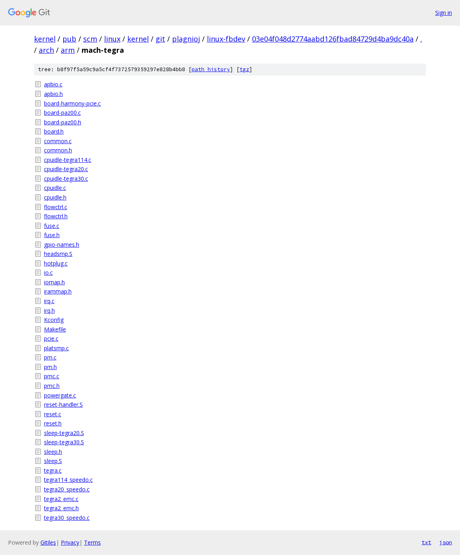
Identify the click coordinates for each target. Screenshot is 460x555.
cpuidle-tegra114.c (67, 160)
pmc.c (51, 376)
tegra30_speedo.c (67, 517)
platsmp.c (56, 348)
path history (211, 69)
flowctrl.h (56, 216)
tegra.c (53, 470)
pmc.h (52, 385)
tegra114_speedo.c (68, 479)
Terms (92, 542)
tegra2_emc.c (61, 499)
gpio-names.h (61, 244)
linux (112, 39)
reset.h (53, 423)
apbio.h (53, 94)
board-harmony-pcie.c (72, 103)
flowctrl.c (55, 207)
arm (68, 50)
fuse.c (51, 226)
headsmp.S (58, 254)
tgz (244, 69)
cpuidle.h (55, 197)
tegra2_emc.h (61, 508)
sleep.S (53, 461)
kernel (45, 39)
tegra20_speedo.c (67, 489)
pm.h (50, 367)
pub (69, 39)
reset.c (52, 414)
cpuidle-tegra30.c (66, 178)
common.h (58, 150)
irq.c (49, 301)
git (160, 39)
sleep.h (53, 451)
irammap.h (58, 291)
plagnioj (186, 39)
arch (46, 50)
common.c (58, 141)
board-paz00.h (62, 122)
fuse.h (52, 235)
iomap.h (54, 282)
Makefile (55, 329)
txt (426, 542)
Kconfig (54, 319)
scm (90, 39)
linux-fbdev (226, 39)
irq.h (49, 310)
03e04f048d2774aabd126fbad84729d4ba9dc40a (333, 39)
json (445, 542)
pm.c (50, 357)
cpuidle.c (55, 188)
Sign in (443, 12)
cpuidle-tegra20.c (66, 169)
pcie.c (51, 338)
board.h (54, 131)
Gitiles (48, 542)
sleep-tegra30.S (64, 442)
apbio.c (53, 84)
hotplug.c (56, 263)
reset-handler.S (63, 404)
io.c (48, 272)
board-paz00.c (62, 112)
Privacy (70, 542)
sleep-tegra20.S (64, 433)
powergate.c (60, 395)
